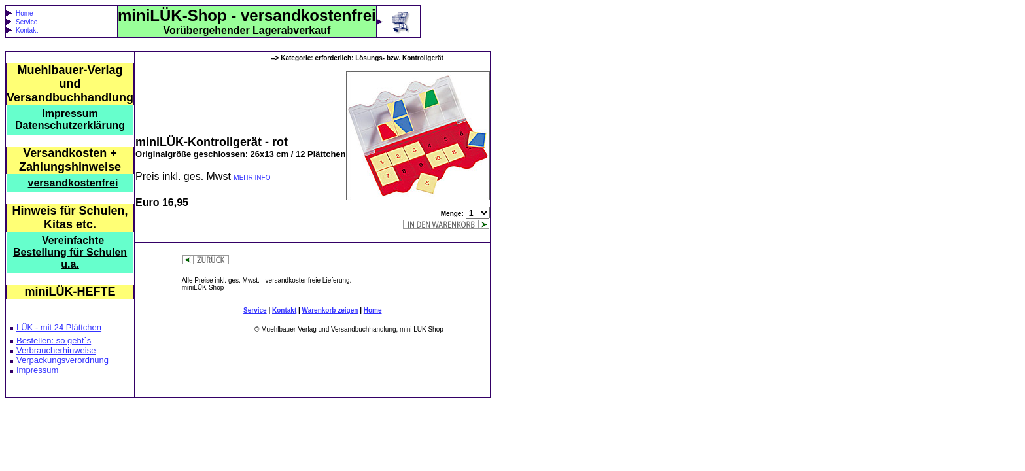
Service (26, 22)
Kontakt (27, 30)
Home (24, 13)
